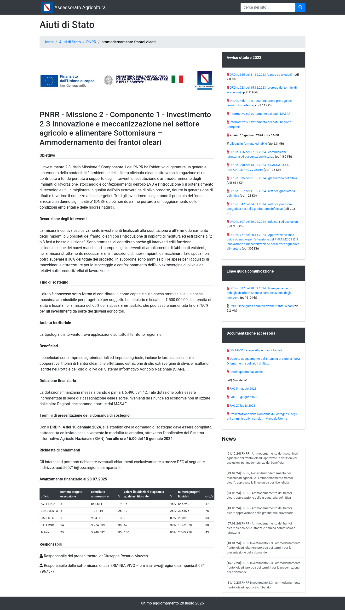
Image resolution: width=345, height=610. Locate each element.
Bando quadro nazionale (246, 372)
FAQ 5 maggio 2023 (243, 388)
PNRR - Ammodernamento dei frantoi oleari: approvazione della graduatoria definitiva (259, 495)
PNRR (91, 42)
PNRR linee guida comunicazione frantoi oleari (261, 306)
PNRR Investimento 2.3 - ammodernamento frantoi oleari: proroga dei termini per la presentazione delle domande (263, 567)
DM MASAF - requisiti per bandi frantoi (256, 350)
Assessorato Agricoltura (80, 7)
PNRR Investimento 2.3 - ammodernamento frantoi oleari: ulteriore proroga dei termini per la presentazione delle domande (263, 547)
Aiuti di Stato (70, 42)
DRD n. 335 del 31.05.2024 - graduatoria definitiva (263, 178)
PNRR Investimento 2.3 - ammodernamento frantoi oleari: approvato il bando (263, 585)
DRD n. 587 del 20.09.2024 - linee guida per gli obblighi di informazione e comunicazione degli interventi (259, 292)
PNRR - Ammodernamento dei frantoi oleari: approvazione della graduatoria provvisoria (260, 510)
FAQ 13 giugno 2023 (243, 397)
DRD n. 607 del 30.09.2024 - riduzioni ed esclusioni (264, 221)
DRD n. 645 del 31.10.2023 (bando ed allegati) (261, 74)
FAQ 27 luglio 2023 (242, 405)
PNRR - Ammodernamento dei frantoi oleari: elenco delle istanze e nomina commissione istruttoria (261, 528)
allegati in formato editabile (248, 143)
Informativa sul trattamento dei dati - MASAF (260, 113)
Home (48, 42)
